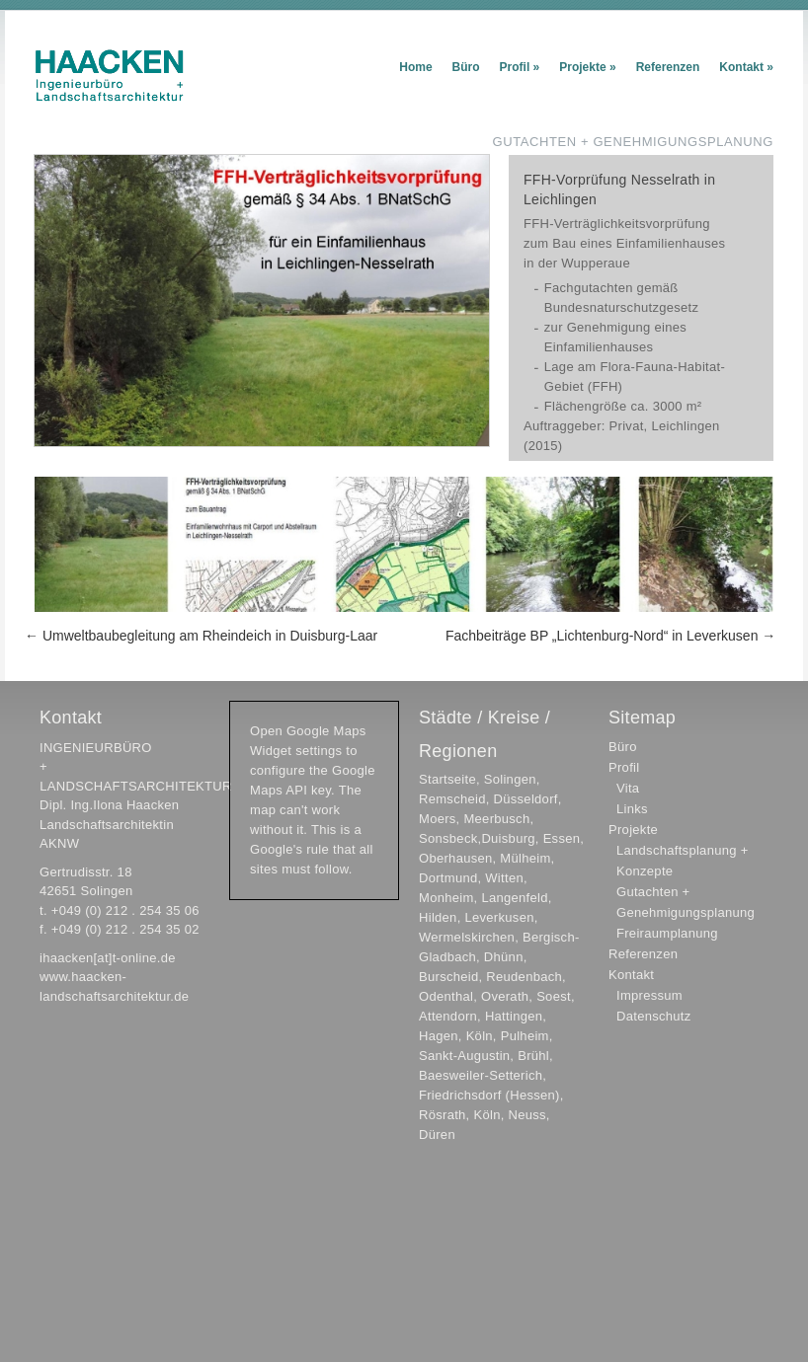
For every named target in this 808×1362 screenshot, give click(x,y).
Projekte (587, 67)
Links (632, 808)
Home (415, 67)
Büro (466, 67)
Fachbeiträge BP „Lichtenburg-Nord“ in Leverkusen (610, 635)
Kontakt (746, 67)
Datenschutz (653, 1016)
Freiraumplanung (667, 933)
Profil (520, 67)
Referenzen (668, 67)
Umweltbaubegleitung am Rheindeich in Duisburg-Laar (201, 635)
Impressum (649, 995)
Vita (627, 788)
